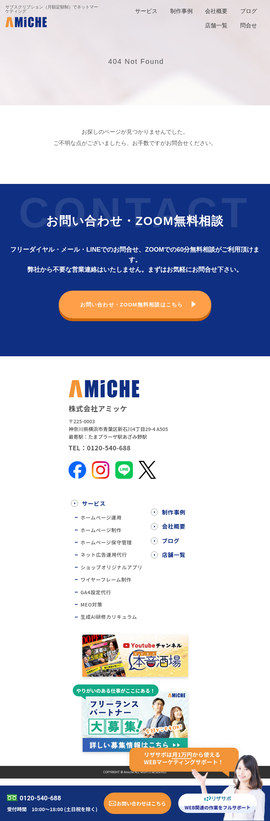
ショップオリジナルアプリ (111, 567)
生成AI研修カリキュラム (109, 616)
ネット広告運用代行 (104, 554)
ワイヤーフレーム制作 (106, 579)
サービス (146, 11)
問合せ (248, 25)
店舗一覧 (216, 25)
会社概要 (216, 11)
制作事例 (181, 11)
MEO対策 (91, 604)
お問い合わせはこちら (141, 803)
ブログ (248, 11)
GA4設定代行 (96, 592)
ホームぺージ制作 (101, 530)
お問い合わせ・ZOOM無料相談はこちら (131, 304)
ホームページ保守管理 (106, 542)
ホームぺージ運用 (101, 517)
